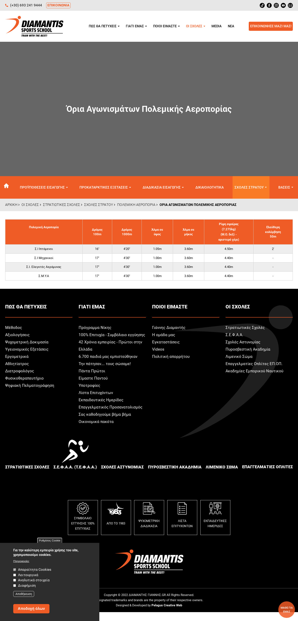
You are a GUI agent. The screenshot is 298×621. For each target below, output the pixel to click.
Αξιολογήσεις (17, 335)
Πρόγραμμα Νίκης (95, 328)
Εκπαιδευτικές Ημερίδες (102, 408)
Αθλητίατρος (17, 364)
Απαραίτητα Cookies (34, 569)
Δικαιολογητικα (209, 188)
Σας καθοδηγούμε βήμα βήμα (105, 422)
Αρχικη (7, 188)
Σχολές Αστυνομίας (244, 343)
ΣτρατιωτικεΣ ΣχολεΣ (61, 206)
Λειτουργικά (28, 575)
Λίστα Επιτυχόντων (96, 401)
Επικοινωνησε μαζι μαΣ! (270, 26)
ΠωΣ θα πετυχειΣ (103, 26)
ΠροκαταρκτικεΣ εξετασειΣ (105, 188)
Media (216, 26)
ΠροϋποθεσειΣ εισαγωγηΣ (43, 188)
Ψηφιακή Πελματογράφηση (30, 386)
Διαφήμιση (27, 585)
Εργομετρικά (17, 357)
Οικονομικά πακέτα (96, 430)
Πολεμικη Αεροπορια (136, 206)
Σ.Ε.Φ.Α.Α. (235, 335)
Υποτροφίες (90, 393)
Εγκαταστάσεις (166, 343)
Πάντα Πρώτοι (92, 379)
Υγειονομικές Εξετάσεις (27, 350)
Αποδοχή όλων (31, 609)
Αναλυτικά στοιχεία (34, 580)
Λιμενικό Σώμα (239, 357)
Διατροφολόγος (20, 372)
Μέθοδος (13, 328)
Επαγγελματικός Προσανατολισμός (111, 415)
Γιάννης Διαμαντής (169, 328)
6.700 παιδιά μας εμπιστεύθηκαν (109, 364)
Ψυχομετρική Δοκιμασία (27, 343)
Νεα (231, 26)
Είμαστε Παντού (93, 386)
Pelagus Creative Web (166, 614)
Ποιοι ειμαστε (165, 26)
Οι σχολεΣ (194, 26)
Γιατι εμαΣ (135, 26)
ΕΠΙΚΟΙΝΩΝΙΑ (58, 5)
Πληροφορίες (21, 561)
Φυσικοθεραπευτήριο (25, 379)
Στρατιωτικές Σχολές (246, 328)
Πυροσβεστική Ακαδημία (248, 350)
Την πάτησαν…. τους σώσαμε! (105, 372)
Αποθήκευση (24, 594)
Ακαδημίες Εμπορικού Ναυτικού (255, 372)
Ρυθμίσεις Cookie (49, 540)
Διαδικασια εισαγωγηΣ (162, 188)
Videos (158, 350)
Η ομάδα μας (163, 335)
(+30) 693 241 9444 (26, 5)
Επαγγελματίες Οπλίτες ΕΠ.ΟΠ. (255, 364)
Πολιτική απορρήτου (171, 357)
